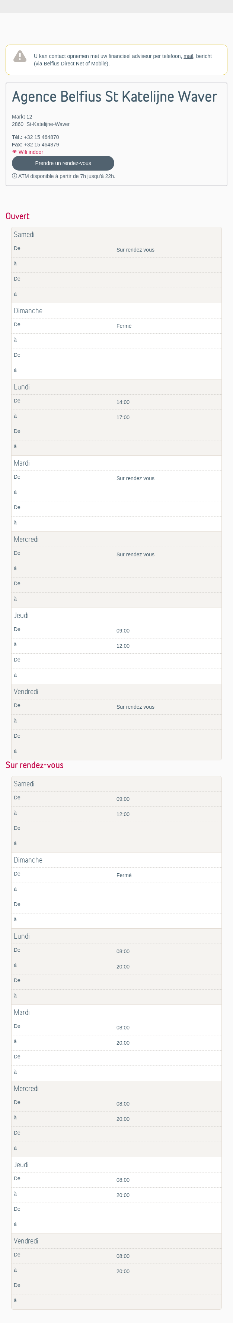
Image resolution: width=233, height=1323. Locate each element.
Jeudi (21, 615)
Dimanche (28, 311)
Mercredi (26, 539)
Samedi (24, 234)
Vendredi (26, 692)
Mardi (22, 463)
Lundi (22, 387)
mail (188, 56)
